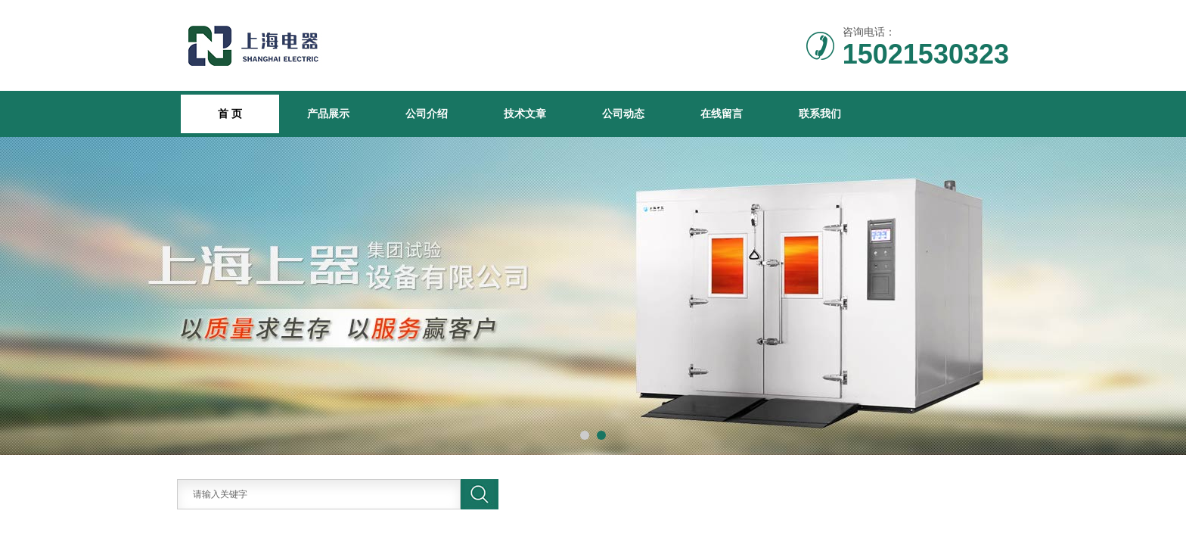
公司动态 (623, 113)
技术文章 (525, 113)
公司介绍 (426, 113)
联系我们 (820, 113)
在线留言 (721, 113)
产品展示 (328, 113)
